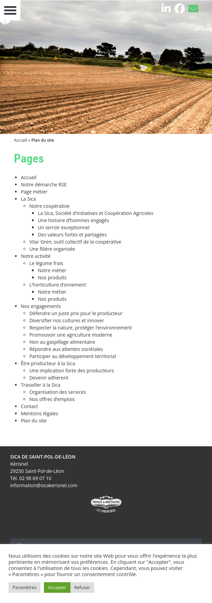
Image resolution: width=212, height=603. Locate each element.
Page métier (34, 191)
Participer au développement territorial (72, 356)
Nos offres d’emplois (52, 399)
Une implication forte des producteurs (71, 370)
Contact (29, 406)
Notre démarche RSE (44, 184)
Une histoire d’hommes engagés (73, 220)
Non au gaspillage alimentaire (62, 342)
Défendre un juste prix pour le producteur (76, 313)
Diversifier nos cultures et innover (66, 320)
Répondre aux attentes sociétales (66, 349)
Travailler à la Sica (40, 385)
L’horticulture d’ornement (57, 284)
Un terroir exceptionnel (63, 227)
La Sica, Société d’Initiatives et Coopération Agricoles (95, 213)
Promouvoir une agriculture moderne (70, 334)
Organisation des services (57, 392)
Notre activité (36, 256)
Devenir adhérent (48, 377)
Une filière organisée (52, 249)
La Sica (28, 199)
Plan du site (34, 420)
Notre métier (52, 270)
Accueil (20, 140)
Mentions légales (39, 413)
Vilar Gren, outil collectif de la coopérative (75, 241)
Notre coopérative (49, 206)
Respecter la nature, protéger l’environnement (80, 327)
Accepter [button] (57, 587)
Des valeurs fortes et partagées (72, 234)
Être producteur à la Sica (48, 363)
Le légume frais (46, 263)
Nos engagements (41, 306)
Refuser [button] (82, 587)
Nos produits (52, 277)
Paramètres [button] (24, 587)
